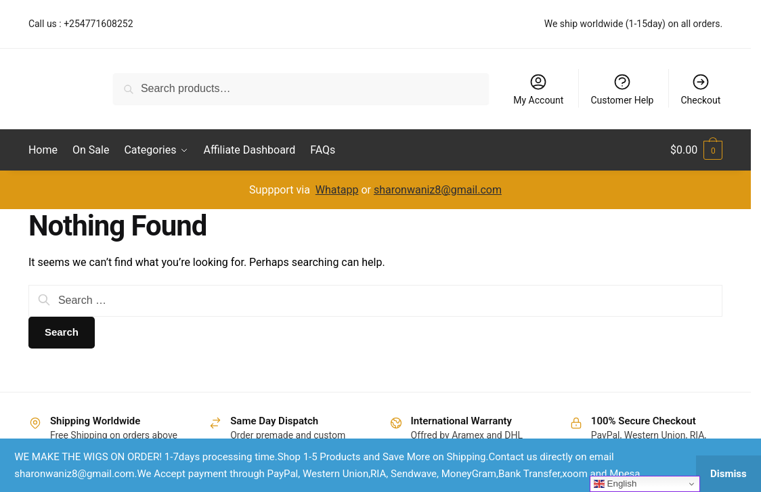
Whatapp (337, 189)
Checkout (700, 89)
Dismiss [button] (728, 474)
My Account (538, 89)
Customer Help (621, 89)
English (615, 483)
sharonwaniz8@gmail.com (438, 189)
